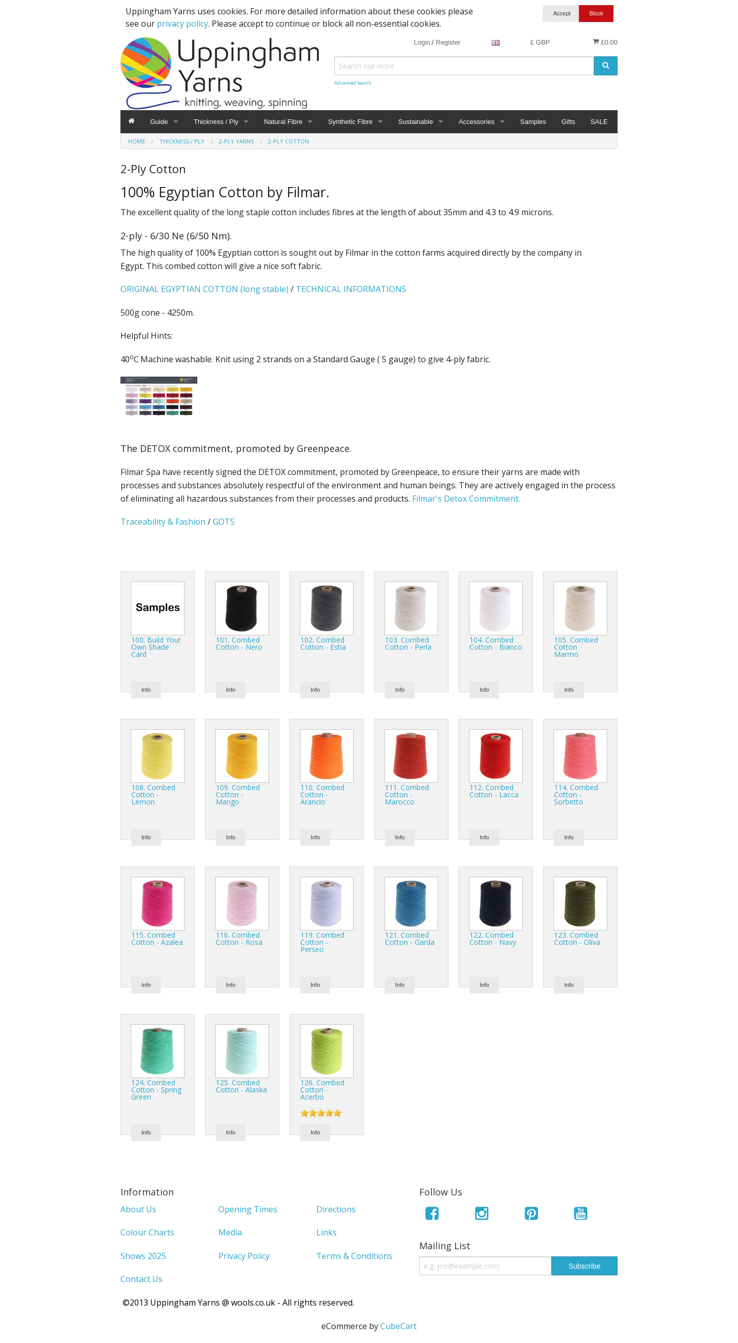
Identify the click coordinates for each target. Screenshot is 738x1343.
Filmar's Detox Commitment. (466, 498)
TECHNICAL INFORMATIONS (351, 289)
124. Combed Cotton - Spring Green (156, 1090)
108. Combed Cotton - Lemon (153, 794)
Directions (336, 1209)
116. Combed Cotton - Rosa (239, 938)
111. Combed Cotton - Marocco (407, 794)
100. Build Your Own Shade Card (156, 647)
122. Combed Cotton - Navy (492, 938)
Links (326, 1232)
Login (422, 42)
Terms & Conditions (354, 1256)
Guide (159, 122)
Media (230, 1232)
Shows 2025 (143, 1256)
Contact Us (141, 1279)
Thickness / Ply (216, 122)
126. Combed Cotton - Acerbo (322, 1090)
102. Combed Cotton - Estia (323, 643)
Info (146, 690)
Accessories (477, 122)
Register (448, 42)
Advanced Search (353, 82)
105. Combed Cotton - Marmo (576, 647)
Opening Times (247, 1209)
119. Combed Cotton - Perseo (322, 942)
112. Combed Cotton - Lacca (494, 790)
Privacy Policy (244, 1256)
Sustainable (415, 122)
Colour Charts (147, 1232)
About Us (138, 1209)
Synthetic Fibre (350, 122)
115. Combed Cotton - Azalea (157, 938)
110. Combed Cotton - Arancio (322, 794)
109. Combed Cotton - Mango (238, 794)
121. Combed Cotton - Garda (410, 938)
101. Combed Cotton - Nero (239, 643)
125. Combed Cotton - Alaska (241, 1086)
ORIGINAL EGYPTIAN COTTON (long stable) (204, 289)
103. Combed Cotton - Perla (408, 643)
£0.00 (605, 42)
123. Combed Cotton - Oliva (577, 938)
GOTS (224, 521)
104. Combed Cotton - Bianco (495, 643)
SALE (598, 122)
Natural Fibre (283, 122)
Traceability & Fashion (163, 521)
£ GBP (540, 42)
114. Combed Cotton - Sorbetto (576, 794)
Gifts (569, 122)
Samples (533, 122)
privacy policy (182, 23)
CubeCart (398, 1326)
